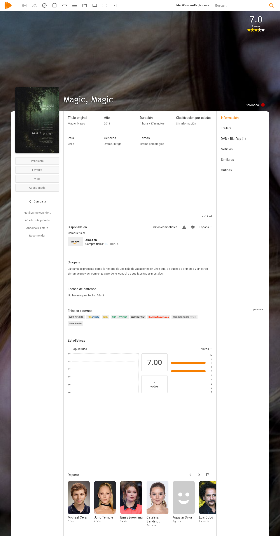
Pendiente (37, 161)
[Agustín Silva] (186, 504)
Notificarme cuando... (37, 212)
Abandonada (37, 187)
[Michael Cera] (81, 504)
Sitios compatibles (165, 227)
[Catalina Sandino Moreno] (160, 504)
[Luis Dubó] (212, 504)
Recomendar (37, 235)
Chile (71, 143)
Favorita (37, 169)
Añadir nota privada (37, 220)
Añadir (100, 295)
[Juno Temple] (107, 504)
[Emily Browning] (133, 504)
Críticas (226, 170)
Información (230, 118)
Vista (37, 178)
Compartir (37, 201)
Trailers (226, 128)
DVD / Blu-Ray (233, 139)
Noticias (227, 149)
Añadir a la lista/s (37, 228)
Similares (227, 160)
